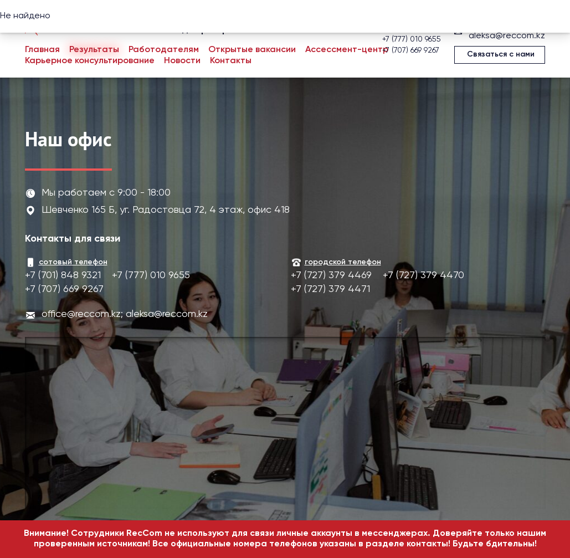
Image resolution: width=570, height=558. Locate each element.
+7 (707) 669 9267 (410, 50)
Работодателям (164, 49)
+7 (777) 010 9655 (411, 39)
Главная (42, 49)
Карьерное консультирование (90, 61)
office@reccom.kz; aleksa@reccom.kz (125, 314)
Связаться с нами (501, 54)
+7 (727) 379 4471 (330, 289)
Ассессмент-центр (346, 49)
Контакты (230, 61)
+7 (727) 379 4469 (331, 275)
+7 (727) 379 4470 (423, 275)
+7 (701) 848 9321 (63, 275)
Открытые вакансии (252, 49)
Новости (182, 61)
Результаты (94, 49)
